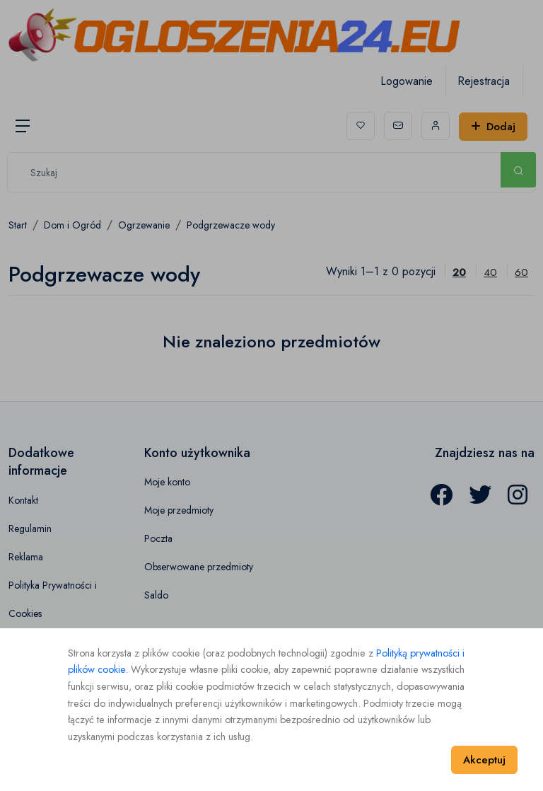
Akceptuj (484, 760)
